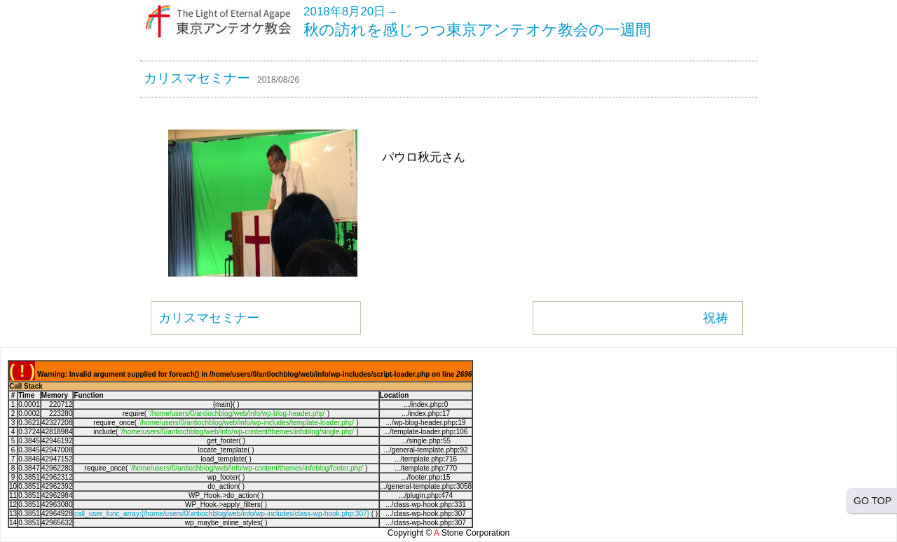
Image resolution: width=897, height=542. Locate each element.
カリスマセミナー (197, 78)
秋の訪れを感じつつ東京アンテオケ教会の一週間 (477, 30)
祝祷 (715, 318)
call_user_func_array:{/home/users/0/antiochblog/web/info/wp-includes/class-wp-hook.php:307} (221, 513)
